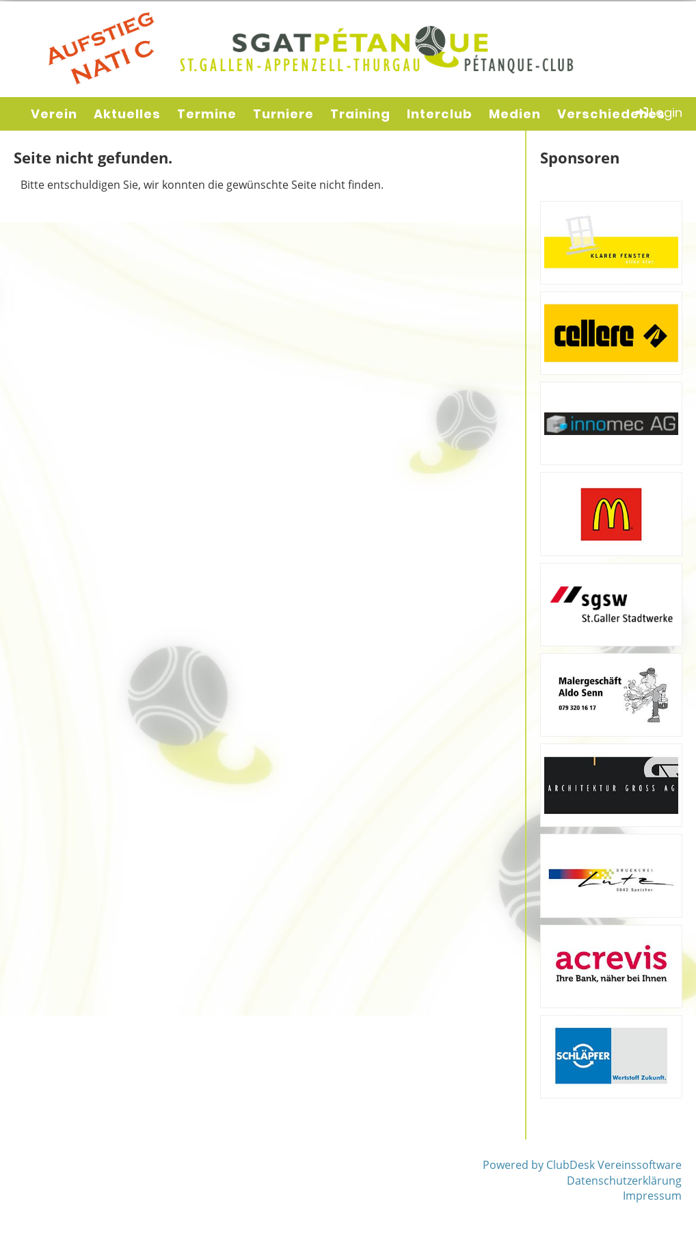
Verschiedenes (611, 113)
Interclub (439, 113)
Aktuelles (127, 113)
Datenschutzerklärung (624, 1180)
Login (658, 112)
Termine (207, 113)
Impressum (652, 1195)
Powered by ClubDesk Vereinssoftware (582, 1164)
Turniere (283, 113)
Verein (54, 113)
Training (360, 113)
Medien (515, 113)
